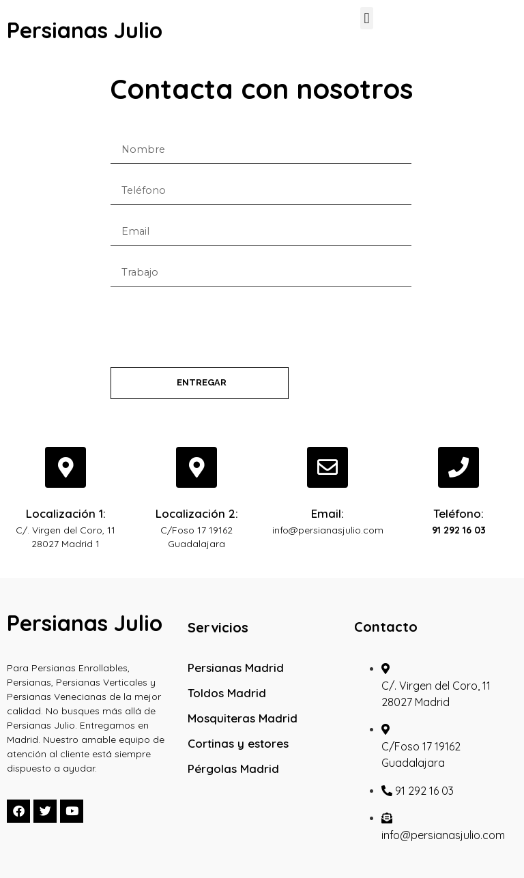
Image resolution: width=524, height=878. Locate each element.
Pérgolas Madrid (233, 768)
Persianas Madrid (236, 667)
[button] (366, 18)
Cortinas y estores (238, 743)
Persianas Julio (84, 30)
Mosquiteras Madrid (242, 718)
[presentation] (214, 326)
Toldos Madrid (227, 693)
